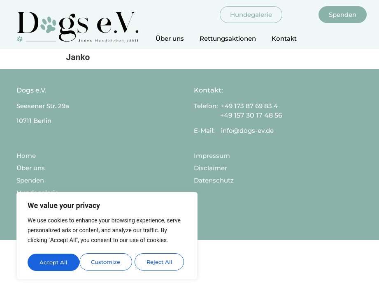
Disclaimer (210, 168)
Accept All (161, 262)
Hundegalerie (37, 193)
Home (26, 156)
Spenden (30, 180)
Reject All (108, 262)
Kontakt (284, 38)
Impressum (212, 156)
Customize (54, 262)
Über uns (170, 38)
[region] (107, 237)
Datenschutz (214, 180)
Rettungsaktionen (228, 38)
